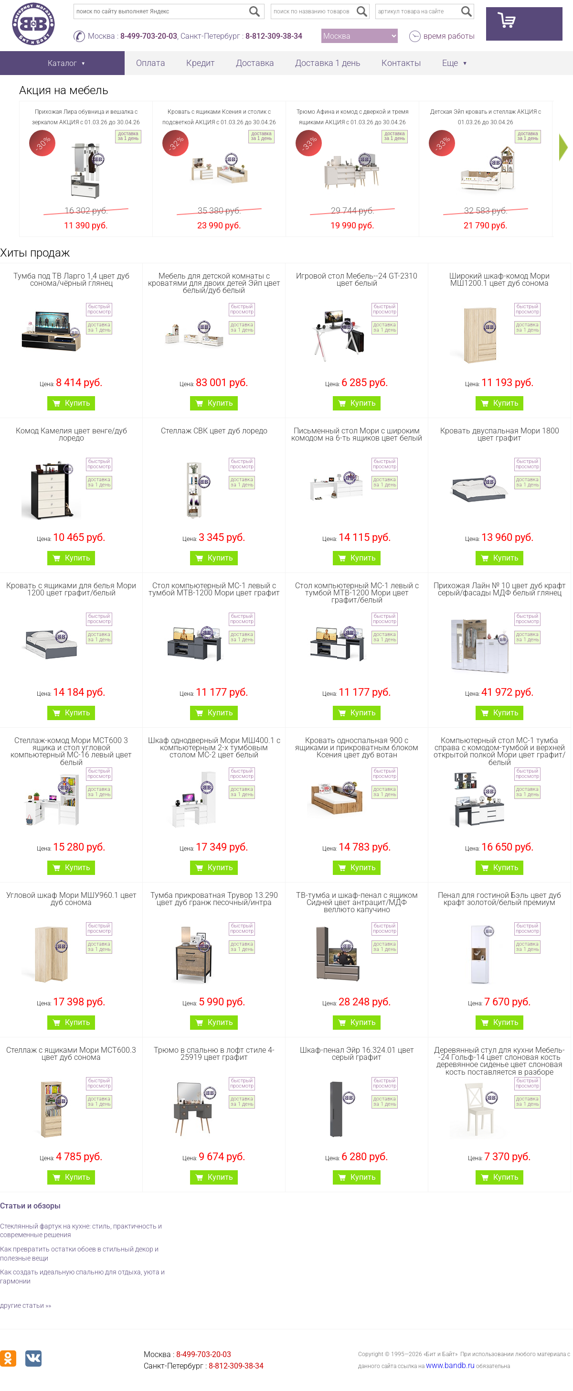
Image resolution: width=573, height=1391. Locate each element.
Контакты (401, 63)
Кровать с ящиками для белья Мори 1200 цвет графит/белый (71, 589)
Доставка (255, 63)
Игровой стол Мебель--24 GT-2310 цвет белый (356, 279)
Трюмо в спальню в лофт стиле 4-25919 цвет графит (214, 1054)
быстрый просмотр (99, 309)
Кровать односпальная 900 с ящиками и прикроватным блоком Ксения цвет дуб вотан (356, 747)
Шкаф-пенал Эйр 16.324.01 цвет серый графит (357, 1054)
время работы (449, 36)
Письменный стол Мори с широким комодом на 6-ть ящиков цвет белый (356, 434)
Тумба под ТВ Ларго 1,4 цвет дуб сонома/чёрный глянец (71, 279)
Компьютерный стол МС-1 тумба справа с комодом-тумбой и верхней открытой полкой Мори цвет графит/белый (499, 751)
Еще (450, 63)
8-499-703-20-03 (148, 36)
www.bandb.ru (450, 1365)
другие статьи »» (25, 1305)
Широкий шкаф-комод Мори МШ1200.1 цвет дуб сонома (499, 279)
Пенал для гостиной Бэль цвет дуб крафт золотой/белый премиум (499, 899)
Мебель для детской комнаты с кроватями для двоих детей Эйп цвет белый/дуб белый (214, 283)
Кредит (200, 63)
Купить (77, 403)
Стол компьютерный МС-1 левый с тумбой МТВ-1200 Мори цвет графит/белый (357, 592)
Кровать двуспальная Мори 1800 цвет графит (499, 434)
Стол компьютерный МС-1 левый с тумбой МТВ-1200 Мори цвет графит (214, 589)
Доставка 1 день (328, 63)
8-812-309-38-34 (273, 36)
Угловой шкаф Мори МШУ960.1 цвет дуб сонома (71, 899)
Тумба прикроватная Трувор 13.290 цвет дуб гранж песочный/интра (214, 899)
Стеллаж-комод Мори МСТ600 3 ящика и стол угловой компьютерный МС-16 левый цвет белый (71, 751)
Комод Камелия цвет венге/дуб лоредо (71, 434)
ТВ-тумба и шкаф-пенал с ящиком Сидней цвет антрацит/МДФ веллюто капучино (357, 902)
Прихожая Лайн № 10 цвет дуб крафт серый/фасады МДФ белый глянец (500, 589)
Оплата (150, 63)
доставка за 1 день (128, 136)
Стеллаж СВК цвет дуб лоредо (214, 430)
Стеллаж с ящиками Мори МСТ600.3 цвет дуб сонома (71, 1054)
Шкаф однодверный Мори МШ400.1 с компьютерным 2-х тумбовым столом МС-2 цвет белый (214, 747)
